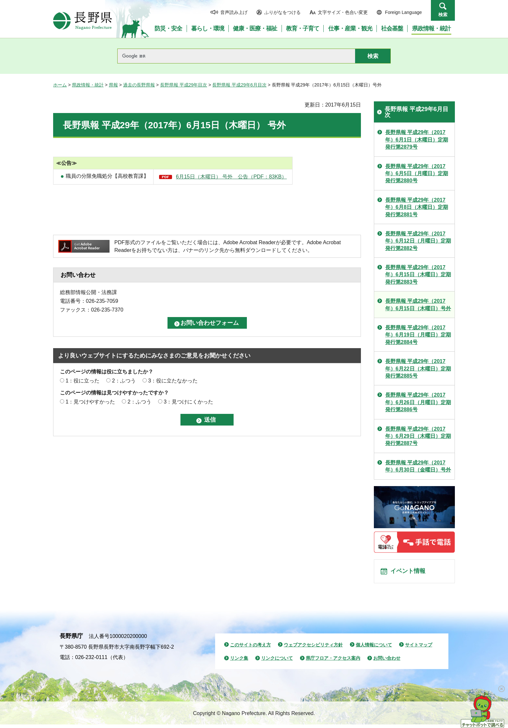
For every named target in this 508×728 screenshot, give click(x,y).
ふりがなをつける (282, 12)
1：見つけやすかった (90, 401)
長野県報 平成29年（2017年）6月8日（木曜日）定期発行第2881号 (416, 207)
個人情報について (374, 648)
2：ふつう (124, 380)
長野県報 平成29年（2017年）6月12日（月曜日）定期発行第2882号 (418, 241)
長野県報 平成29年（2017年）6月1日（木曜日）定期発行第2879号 (416, 140)
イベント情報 (409, 572)
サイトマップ (418, 648)
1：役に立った (82, 380)
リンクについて (277, 661)
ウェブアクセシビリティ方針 (313, 648)
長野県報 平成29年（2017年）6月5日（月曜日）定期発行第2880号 (416, 174)
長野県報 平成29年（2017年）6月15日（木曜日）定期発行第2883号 (418, 275)
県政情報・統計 (88, 84)
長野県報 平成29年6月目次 (239, 84)
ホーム (60, 84)
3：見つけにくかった (188, 401)
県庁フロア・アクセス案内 (333, 661)
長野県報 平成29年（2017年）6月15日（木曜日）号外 (418, 304)
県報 (113, 84)
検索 (442, 14)
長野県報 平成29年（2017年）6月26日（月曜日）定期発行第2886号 (418, 402)
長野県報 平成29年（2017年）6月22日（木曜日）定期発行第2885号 (418, 368)
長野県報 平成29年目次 (183, 84)
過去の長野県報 (139, 84)
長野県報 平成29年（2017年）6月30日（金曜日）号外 (418, 466)
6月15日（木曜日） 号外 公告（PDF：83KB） (231, 176)
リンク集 (239, 661)
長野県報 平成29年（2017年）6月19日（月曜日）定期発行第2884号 (418, 335)
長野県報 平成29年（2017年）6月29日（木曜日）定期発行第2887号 (418, 436)
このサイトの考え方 (250, 648)
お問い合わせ (386, 661)
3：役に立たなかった (173, 380)
